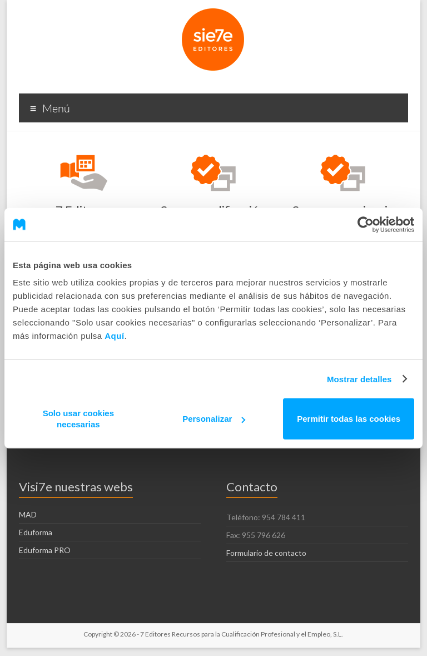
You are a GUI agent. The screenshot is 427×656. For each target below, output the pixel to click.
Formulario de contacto (266, 553)
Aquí (114, 336)
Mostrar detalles (359, 378)
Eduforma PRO (45, 550)
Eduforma (35, 532)
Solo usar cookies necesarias (78, 418)
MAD (28, 514)
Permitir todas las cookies (348, 418)
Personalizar (213, 418)
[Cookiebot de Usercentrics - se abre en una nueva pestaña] (365, 224)
